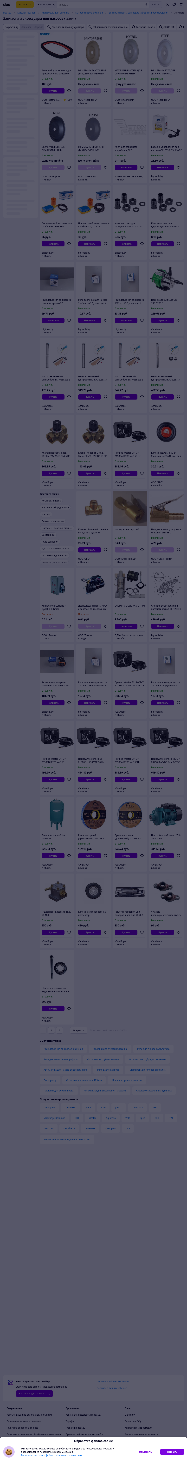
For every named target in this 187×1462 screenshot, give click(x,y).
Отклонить (145, 1451)
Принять (172, 1451)
